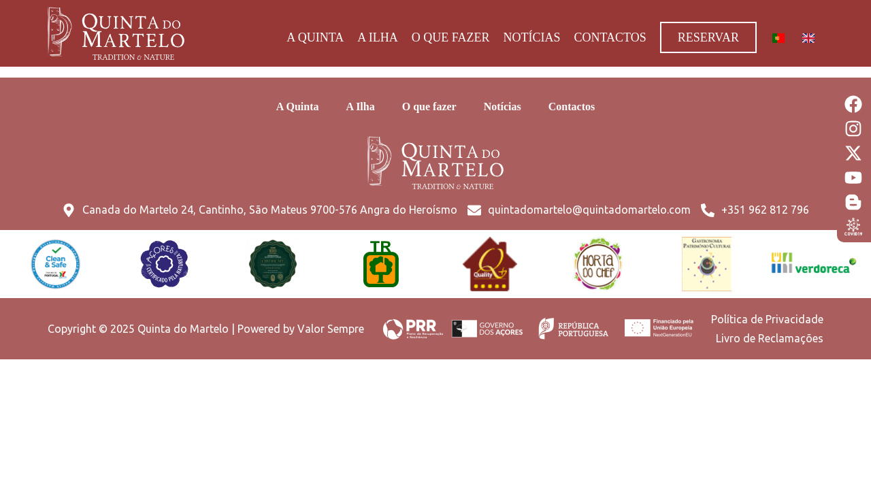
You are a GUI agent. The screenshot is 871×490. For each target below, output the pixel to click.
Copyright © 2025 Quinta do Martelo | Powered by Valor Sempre (206, 329)
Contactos (610, 37)
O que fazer (451, 37)
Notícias (531, 37)
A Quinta (315, 37)
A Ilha (377, 37)
